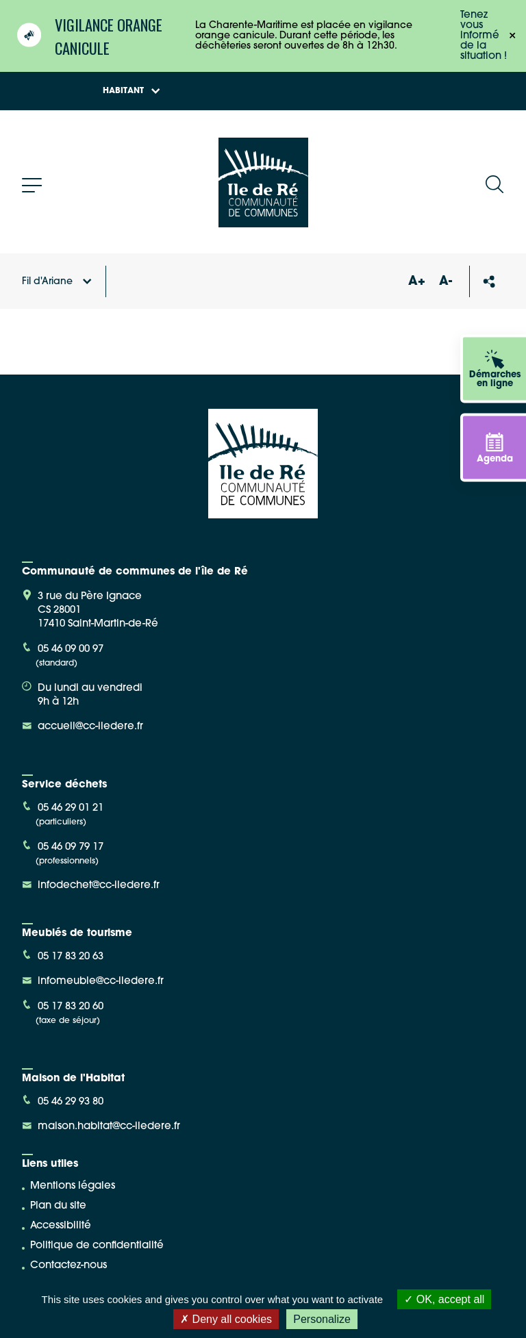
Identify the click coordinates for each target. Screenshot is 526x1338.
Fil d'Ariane (57, 282)
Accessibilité (60, 1226)
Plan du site (58, 1206)
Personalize (322, 1319)
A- (445, 281)
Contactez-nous (68, 1266)
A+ (416, 281)
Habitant (131, 91)
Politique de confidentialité (97, 1246)
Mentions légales (72, 1186)
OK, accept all (444, 1299)
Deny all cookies (226, 1319)
